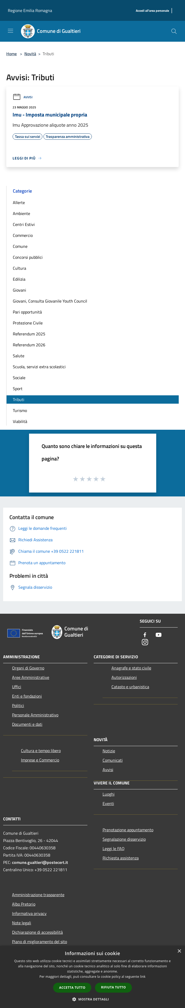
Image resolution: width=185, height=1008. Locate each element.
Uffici (16, 687)
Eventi (108, 803)
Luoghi (109, 794)
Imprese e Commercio (40, 760)
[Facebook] (145, 635)
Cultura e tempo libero (41, 750)
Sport (18, 388)
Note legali (21, 923)
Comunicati (113, 760)
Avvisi (22, 97)
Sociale (19, 377)
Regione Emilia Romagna (30, 10)
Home (11, 54)
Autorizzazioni (124, 677)
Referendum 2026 (29, 345)
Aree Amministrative (30, 677)
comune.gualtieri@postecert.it (40, 862)
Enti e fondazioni (27, 696)
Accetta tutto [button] (72, 987)
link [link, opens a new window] (142, 976)
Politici (18, 705)
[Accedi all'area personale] (152, 10)
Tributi (18, 399)
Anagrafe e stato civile (131, 668)
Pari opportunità (27, 312)
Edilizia (19, 279)
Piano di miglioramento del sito (39, 941)
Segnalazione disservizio (124, 839)
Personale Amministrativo (35, 715)
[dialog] (92, 977)
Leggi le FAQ (114, 848)
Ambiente (21, 213)
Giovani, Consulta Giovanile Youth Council (50, 301)
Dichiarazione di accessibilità (37, 932)
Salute (18, 356)
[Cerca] (174, 31)
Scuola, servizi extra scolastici (39, 367)
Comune (20, 246)
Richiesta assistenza (121, 858)
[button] (92, 999)
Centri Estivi (24, 224)
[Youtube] (158, 635)
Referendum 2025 (29, 334)
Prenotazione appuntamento (128, 830)
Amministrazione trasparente (38, 895)
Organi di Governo (28, 668)
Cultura (19, 268)
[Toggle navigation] (10, 31)
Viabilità (20, 421)
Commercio (23, 235)
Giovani (19, 290)
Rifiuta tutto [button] (113, 987)
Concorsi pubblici (28, 257)
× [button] (179, 951)
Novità (30, 54)
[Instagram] (145, 642)
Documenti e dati (27, 724)
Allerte (19, 202)
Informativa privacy (29, 913)
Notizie (109, 751)
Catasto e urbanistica (130, 687)
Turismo (20, 410)
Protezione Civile (28, 323)
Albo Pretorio (23, 904)
